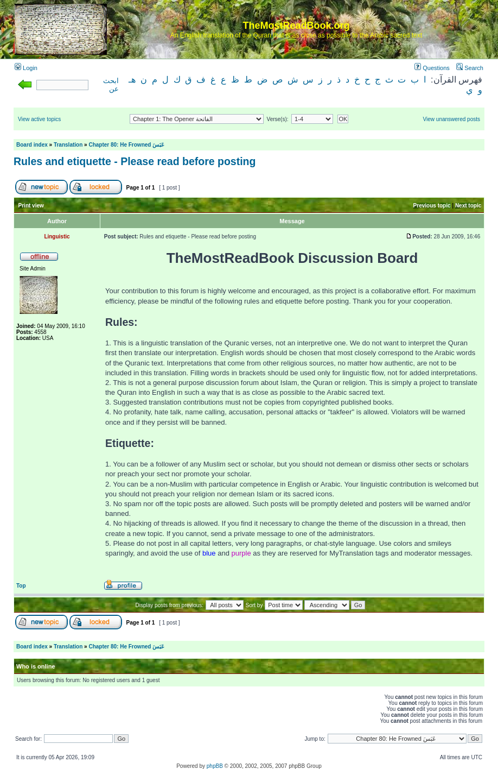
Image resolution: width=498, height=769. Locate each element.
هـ (132, 79)
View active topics (39, 119)
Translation (68, 145)
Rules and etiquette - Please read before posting (135, 161)
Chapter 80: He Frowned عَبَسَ (126, 145)
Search (469, 68)
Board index (32, 145)
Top (21, 586)
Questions (432, 68)
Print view (31, 206)
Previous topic (432, 206)
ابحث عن (111, 85)
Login (26, 68)
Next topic (468, 206)
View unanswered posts (451, 119)
